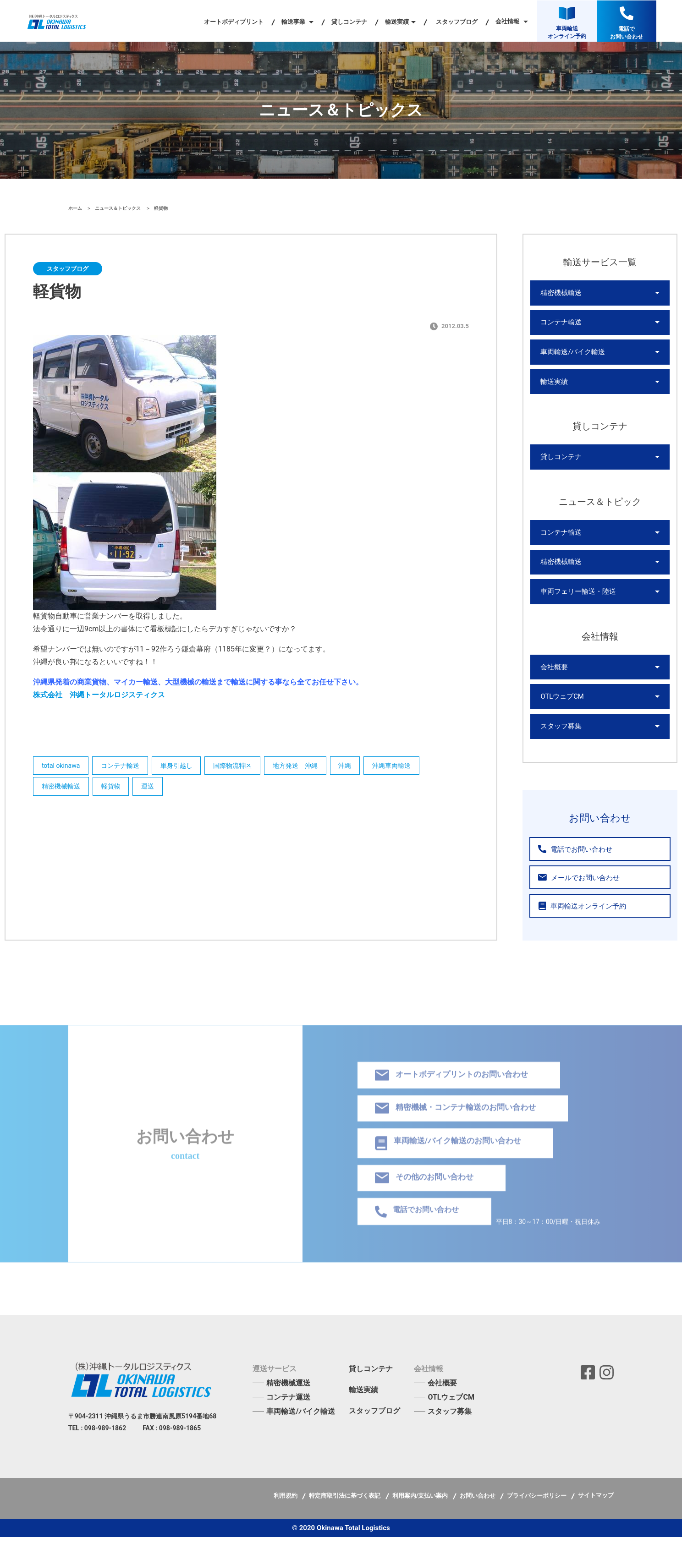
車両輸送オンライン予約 (578, 923)
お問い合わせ (478, 1512)
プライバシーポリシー (537, 1512)
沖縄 (360, 766)
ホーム (75, 208)
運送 (154, 789)
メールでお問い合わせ (575, 894)
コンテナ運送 (288, 1414)
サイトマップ (596, 1512)
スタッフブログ (457, 22)
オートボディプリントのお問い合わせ (456, 1086)
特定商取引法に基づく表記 (345, 1512)
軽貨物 (114, 789)
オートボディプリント (234, 22)
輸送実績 (553, 387)
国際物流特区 (242, 766)
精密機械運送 (288, 1399)
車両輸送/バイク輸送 (570, 356)
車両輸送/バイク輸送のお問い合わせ (453, 1157)
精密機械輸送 (62, 789)
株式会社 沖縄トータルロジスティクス (99, 694)
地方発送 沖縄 (307, 766)
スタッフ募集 (559, 742)
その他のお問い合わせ (427, 1192)
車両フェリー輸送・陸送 (575, 603)
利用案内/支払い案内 (421, 1512)
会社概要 (553, 680)
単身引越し (183, 766)
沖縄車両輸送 (409, 766)
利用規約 (286, 1512)
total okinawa (62, 766)
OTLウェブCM (560, 711)
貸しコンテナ (349, 22)
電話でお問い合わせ (572, 866)
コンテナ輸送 (123, 766)
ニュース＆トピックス (118, 208)
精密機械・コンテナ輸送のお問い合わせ (460, 1121)
